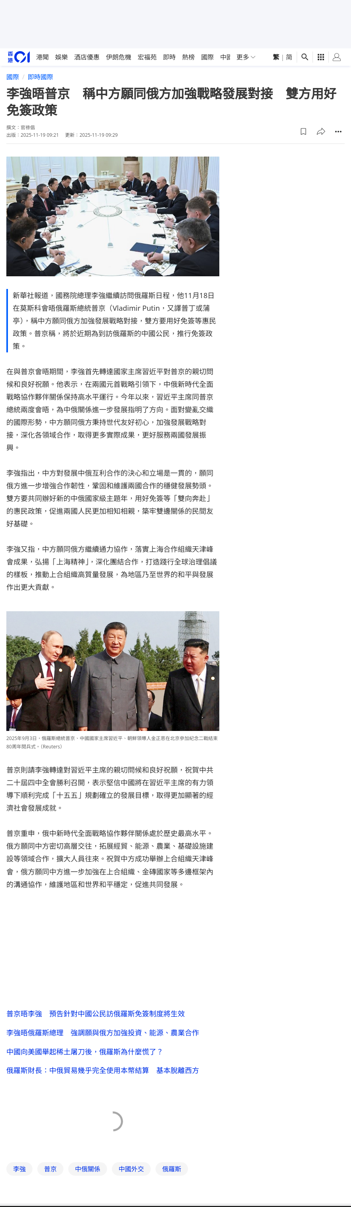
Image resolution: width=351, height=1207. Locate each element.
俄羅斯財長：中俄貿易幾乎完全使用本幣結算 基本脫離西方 (102, 1070)
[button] (303, 131)
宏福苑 (147, 57)
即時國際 (40, 77)
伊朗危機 (118, 57)
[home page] (19, 57)
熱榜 (188, 57)
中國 (226, 57)
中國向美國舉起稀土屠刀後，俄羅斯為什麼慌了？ (84, 1051)
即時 (169, 57)
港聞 (42, 57)
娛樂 (61, 57)
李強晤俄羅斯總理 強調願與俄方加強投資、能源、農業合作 (102, 1032)
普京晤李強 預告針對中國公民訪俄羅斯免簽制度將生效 (95, 1013)
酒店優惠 (87, 57)
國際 (207, 57)
